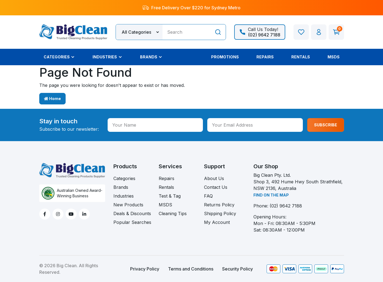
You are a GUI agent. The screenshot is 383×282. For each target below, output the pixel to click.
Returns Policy (219, 204)
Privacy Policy (144, 269)
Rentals (166, 187)
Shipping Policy (220, 213)
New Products (128, 204)
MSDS (165, 204)
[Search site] (218, 32)
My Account (217, 222)
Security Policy (237, 269)
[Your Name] (155, 125)
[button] (318, 32)
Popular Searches (132, 222)
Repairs (166, 178)
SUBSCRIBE (325, 125)
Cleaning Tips (173, 213)
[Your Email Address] (255, 125)
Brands (120, 187)
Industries (123, 196)
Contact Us (215, 187)
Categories (124, 178)
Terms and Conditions (190, 269)
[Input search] (186, 32)
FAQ (208, 196)
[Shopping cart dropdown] (336, 32)
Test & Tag (170, 196)
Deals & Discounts (132, 213)
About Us (214, 178)
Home (52, 98)
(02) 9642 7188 (286, 206)
